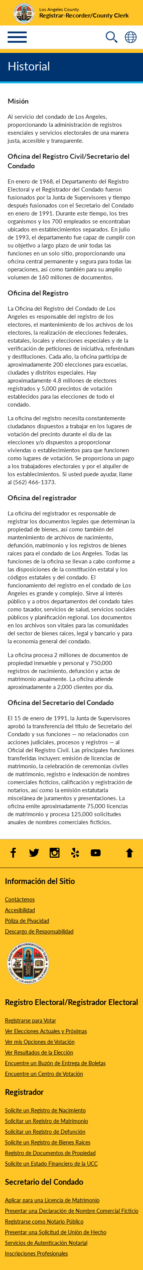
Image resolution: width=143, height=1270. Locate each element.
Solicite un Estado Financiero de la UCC (51, 1163)
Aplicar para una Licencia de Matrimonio (52, 1200)
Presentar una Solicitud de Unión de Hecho (55, 1232)
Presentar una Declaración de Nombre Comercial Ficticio (71, 1210)
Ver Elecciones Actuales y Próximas (46, 1031)
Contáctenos (20, 899)
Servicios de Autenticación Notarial (46, 1242)
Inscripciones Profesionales (36, 1253)
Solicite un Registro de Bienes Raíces (47, 1142)
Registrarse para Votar (30, 1020)
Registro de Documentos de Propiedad (50, 1153)
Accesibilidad (20, 910)
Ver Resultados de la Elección (39, 1052)
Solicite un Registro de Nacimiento (45, 1110)
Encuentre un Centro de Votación (44, 1073)
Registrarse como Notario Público (44, 1221)
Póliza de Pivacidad (27, 920)
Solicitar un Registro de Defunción (45, 1131)
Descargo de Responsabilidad (39, 931)
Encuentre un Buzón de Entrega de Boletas (55, 1063)
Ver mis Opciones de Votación (40, 1041)
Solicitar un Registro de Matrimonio (46, 1121)
